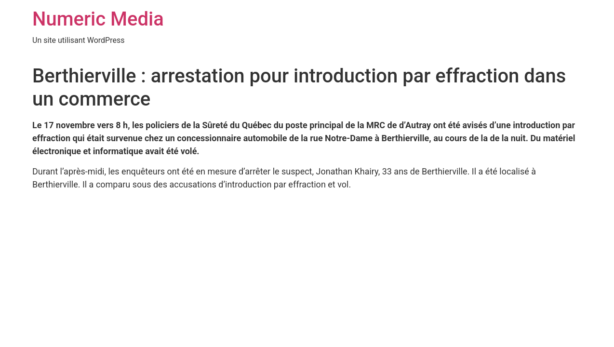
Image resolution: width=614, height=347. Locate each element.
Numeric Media (98, 19)
